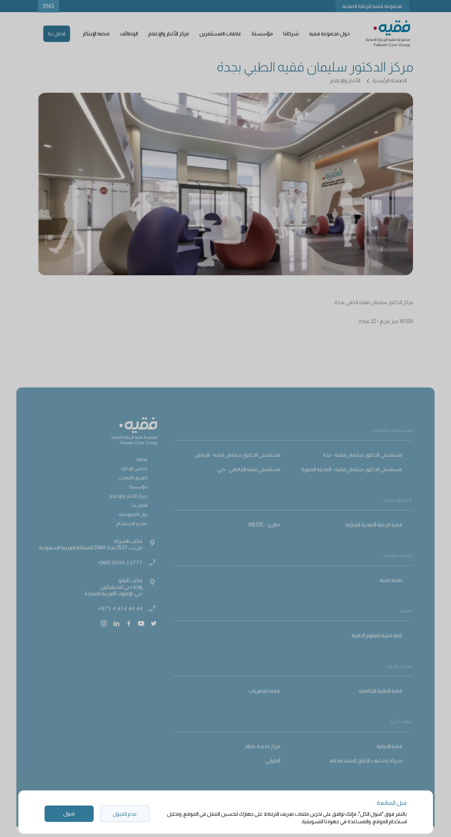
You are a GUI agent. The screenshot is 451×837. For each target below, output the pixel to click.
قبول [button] (69, 813)
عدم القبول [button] (125, 814)
